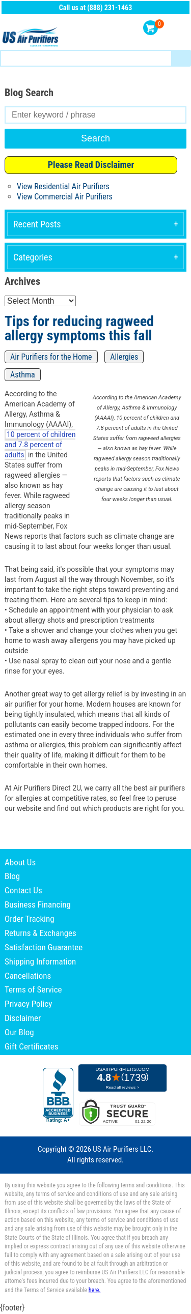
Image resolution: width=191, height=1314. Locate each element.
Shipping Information (40, 961)
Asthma (22, 374)
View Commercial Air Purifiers (65, 196)
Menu (179, 28)
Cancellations (28, 976)
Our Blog (19, 1032)
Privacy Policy (28, 1004)
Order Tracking (29, 919)
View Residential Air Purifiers (63, 186)
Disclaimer (23, 1018)
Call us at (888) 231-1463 (95, 8)
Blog (12, 876)
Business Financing (38, 904)
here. (95, 1290)
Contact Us (23, 890)
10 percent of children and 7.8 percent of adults (40, 444)
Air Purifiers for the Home (51, 357)
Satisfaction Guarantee (44, 947)
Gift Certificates (31, 1046)
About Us (20, 862)
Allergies (124, 357)
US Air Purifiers (32, 37)
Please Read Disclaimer (91, 164)
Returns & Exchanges (40, 933)
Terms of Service (33, 989)
